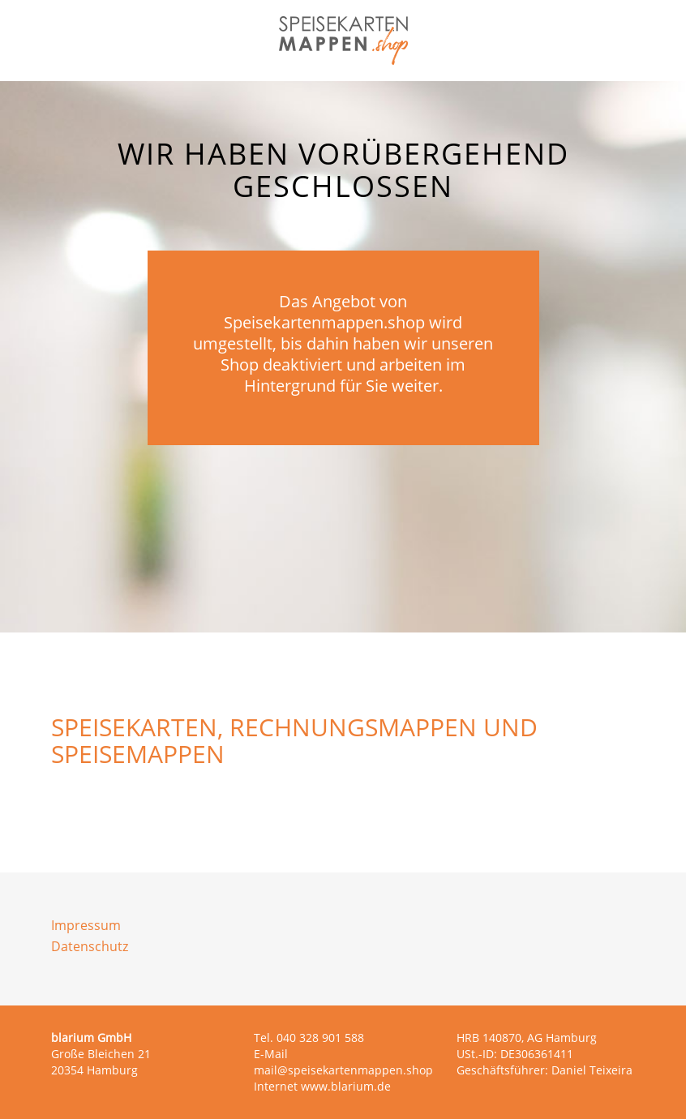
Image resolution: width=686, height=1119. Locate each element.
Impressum (86, 925)
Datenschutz (89, 946)
